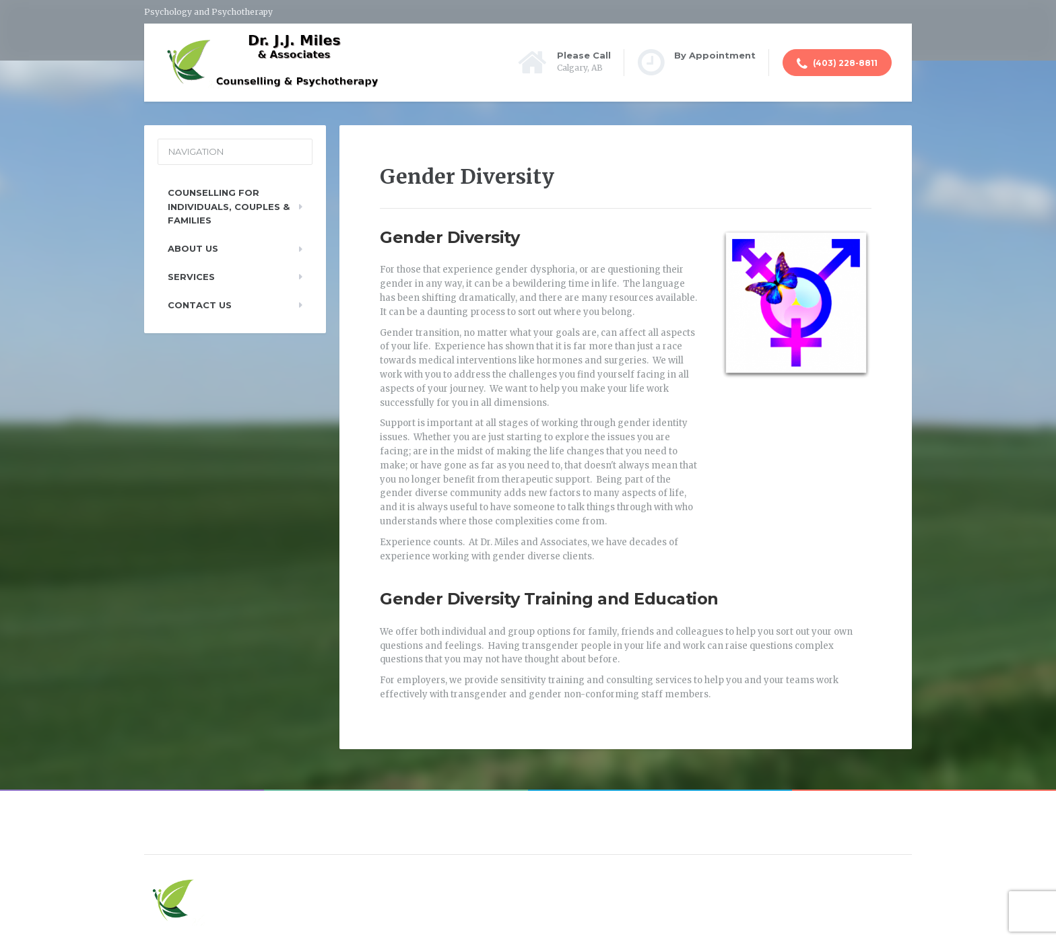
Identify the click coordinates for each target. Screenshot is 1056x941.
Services (191, 276)
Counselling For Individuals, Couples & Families (229, 206)
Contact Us (200, 305)
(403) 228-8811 (837, 64)
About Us (193, 248)
